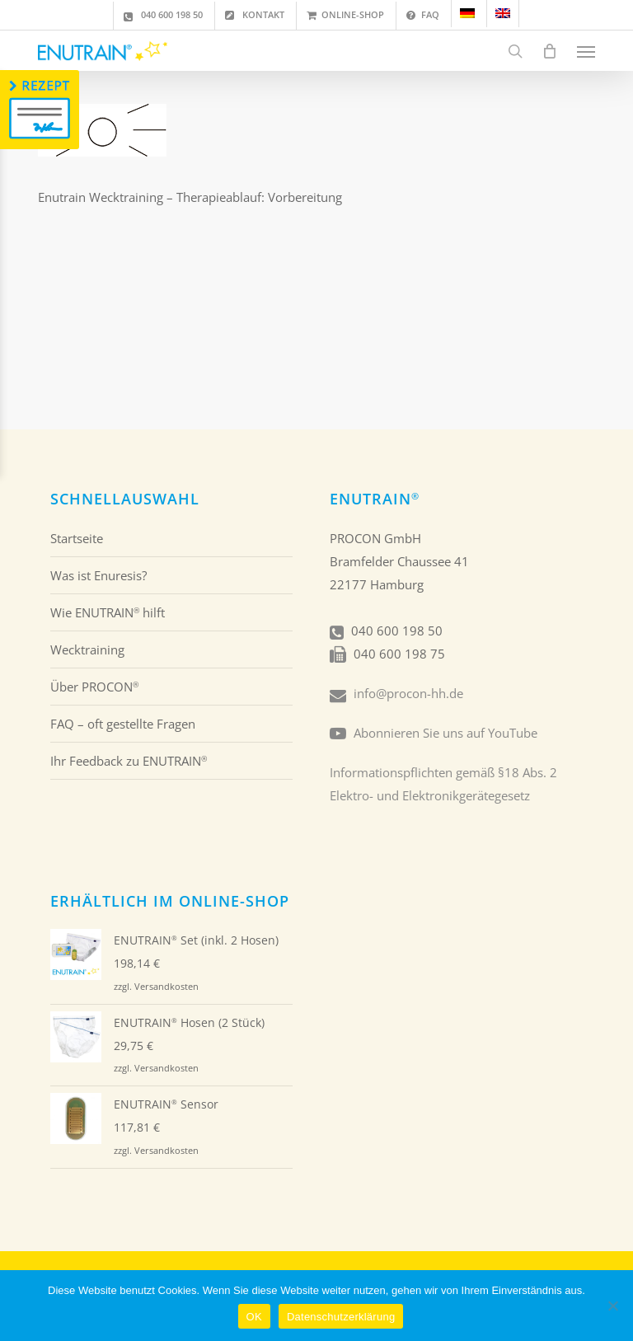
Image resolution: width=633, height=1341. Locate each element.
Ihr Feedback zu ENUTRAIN (128, 761)
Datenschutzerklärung (341, 1317)
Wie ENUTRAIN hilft (107, 612)
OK (254, 1317)
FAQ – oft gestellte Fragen (122, 723)
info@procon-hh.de (408, 693)
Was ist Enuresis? (98, 575)
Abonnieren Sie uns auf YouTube (445, 732)
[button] (586, 51)
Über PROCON (94, 686)
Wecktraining (87, 649)
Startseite (76, 538)
